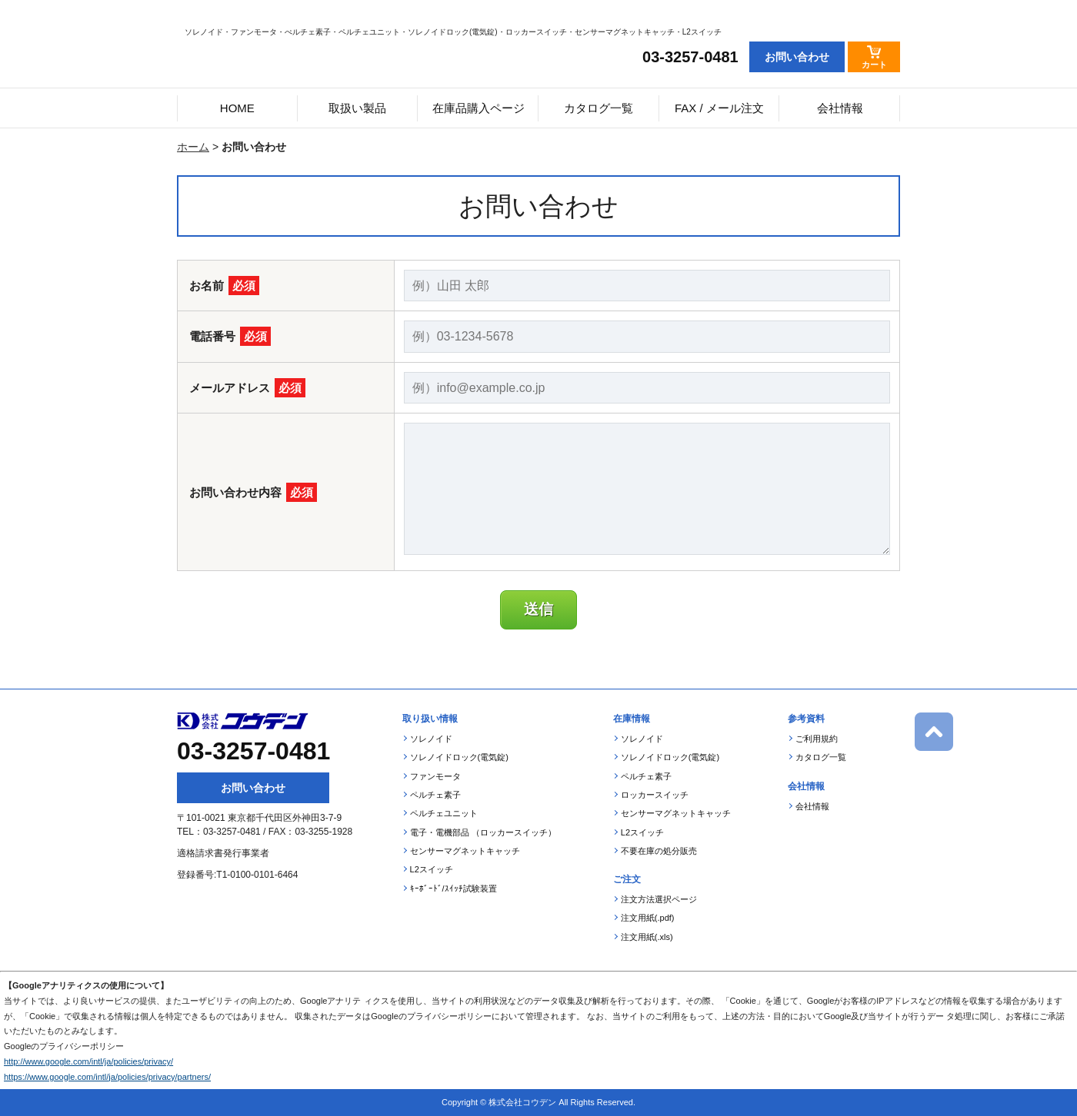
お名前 (224, 285)
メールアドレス (247, 387)
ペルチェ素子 (435, 794)
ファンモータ (435, 776)
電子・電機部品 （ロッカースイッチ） (483, 832)
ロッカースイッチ (655, 794)
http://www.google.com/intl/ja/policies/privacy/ (88, 1061)
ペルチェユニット (444, 813)
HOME (237, 108)
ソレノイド (431, 738)
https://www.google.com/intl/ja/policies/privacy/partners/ (107, 1076)
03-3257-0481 (690, 56)
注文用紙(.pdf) (648, 917)
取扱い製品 (357, 108)
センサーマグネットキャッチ (465, 850)
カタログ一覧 (598, 108)
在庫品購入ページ (478, 108)
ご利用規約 (816, 738)
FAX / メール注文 (719, 108)
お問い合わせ (253, 788)
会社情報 (840, 108)
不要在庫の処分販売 (659, 850)
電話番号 (230, 336)
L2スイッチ (431, 869)
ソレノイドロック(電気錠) (459, 757)
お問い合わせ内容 (253, 492)
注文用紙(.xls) (647, 937)
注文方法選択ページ (659, 899)
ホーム (193, 147)
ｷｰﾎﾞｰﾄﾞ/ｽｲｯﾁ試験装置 (453, 888)
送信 (538, 609)
